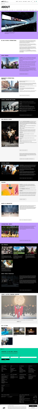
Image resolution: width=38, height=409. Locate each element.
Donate (29, 367)
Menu (17, 1)
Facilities (2, 367)
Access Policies (30, 378)
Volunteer (20, 367)
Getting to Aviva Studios (4, 369)
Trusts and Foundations (31, 371)
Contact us (15, 335)
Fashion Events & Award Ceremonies (4, 380)
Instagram (2, 388)
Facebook (2, 386)
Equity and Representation (29, 254)
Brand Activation (3, 381)
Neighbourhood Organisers (22, 371)
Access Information (3, 368)
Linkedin (2, 390)
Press (2, 345)
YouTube (2, 389)
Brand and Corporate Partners (31, 370)
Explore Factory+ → (23, 199)
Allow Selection (33, 403)
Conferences (2, 378)
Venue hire (3, 374)
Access (2, 254)
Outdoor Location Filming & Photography (4, 382)
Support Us (27, 335)
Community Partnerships (22, 370)
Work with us (3, 335)
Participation (15, 254)
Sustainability (12, 369)
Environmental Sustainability (6, 268)
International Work (22, 374)
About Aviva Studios (12, 368)
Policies (29, 374)
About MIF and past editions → (24, 95)
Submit (5, 359)
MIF (10, 367)
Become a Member (30, 368)
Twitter (2, 387)
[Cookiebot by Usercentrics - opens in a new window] (3, 407)
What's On (20, 1)
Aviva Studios (25, 1)
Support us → (19, 321)
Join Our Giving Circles (31, 369)
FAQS (2, 370)
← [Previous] (1, 32)
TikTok (2, 391)
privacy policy (4, 360)
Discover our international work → (25, 240)
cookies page (16, 405)
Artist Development (13, 374)
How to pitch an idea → (23, 150)
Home (2, 3)
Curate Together (21, 369)
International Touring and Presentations (22, 378)
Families (2, 371)
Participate (20, 368)
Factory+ (29, 1)
